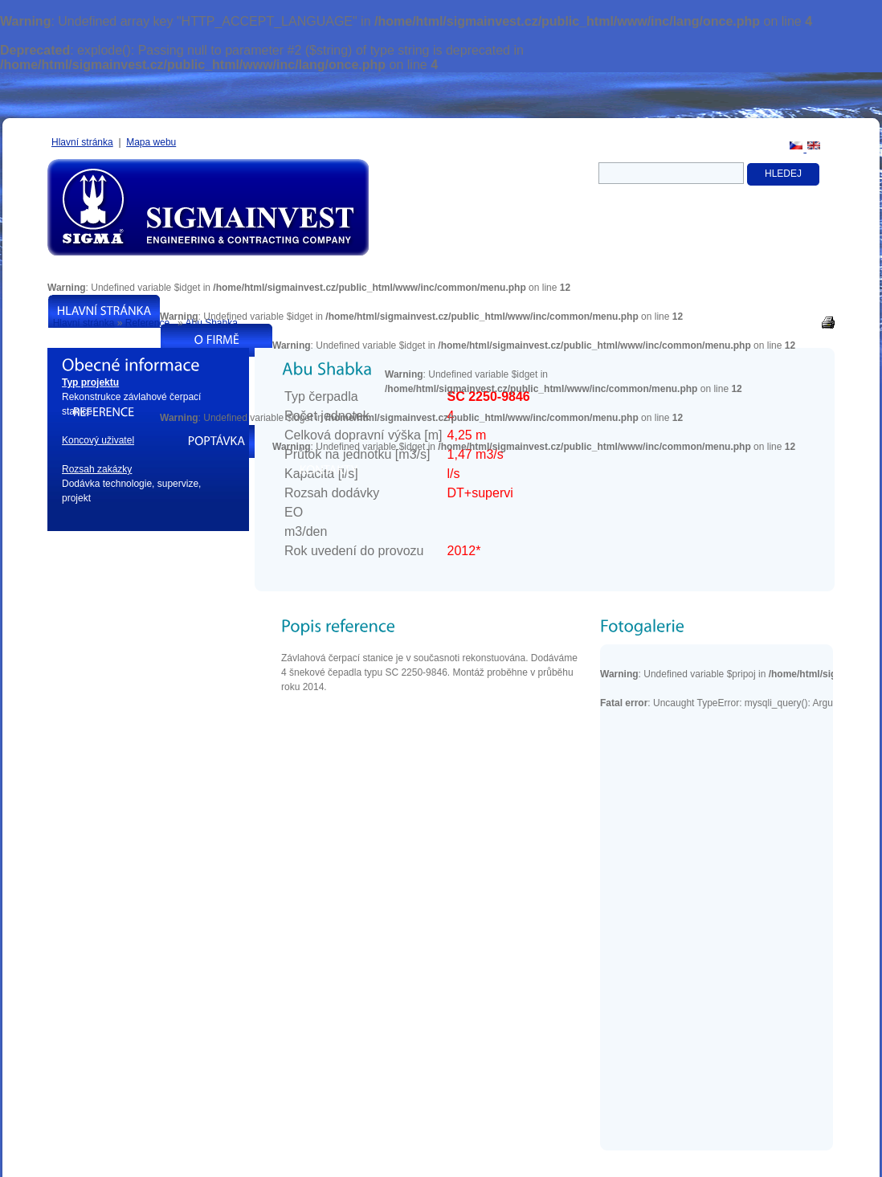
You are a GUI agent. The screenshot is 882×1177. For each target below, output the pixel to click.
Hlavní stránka (82, 142)
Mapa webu (151, 142)
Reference (147, 323)
